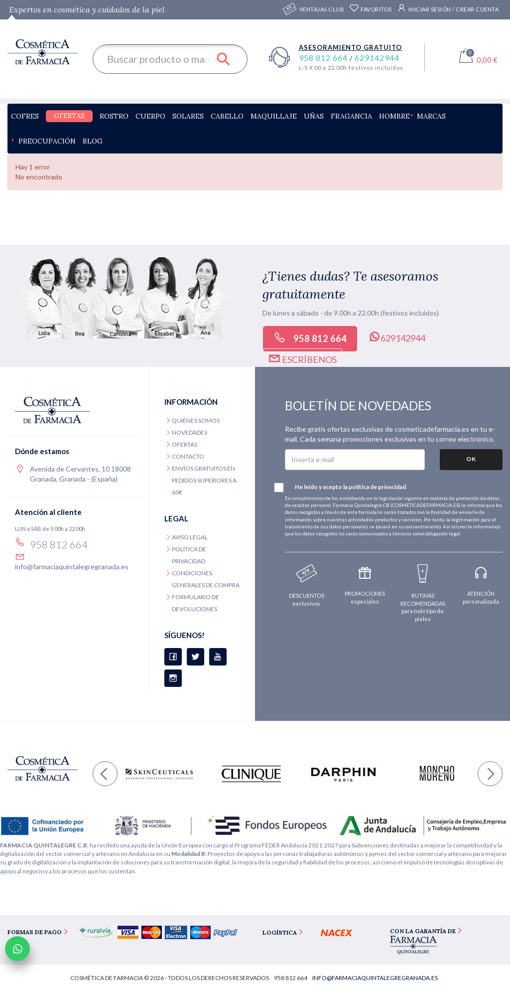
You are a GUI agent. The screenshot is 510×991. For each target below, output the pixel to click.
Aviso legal (190, 537)
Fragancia (351, 116)
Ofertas (69, 116)
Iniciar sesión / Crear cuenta (448, 8)
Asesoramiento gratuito (350, 47)
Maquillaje (274, 116)
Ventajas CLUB (322, 9)
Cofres (25, 116)
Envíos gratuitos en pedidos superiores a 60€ (204, 480)
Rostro (114, 116)
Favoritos (370, 9)
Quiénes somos (196, 420)
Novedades (189, 432)
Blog (93, 141)
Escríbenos (302, 358)
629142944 (377, 57)
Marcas (431, 116)
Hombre (394, 116)
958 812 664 (324, 57)
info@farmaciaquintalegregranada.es (71, 566)
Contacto (188, 456)
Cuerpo (150, 116)
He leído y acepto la (345, 488)
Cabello (227, 116)
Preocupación (47, 141)
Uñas (314, 116)
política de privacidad (377, 487)
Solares (188, 116)
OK (471, 459)
